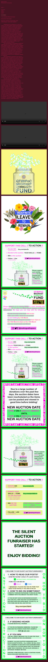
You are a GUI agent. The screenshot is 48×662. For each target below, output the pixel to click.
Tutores (2, 11)
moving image (12, 20)
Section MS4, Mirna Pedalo (6, 18)
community (7, 20)
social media (10, 21)
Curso (2, 10)
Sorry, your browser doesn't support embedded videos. (24, 113)
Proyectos (3, 9)
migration (14, 21)
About (2, 13)
